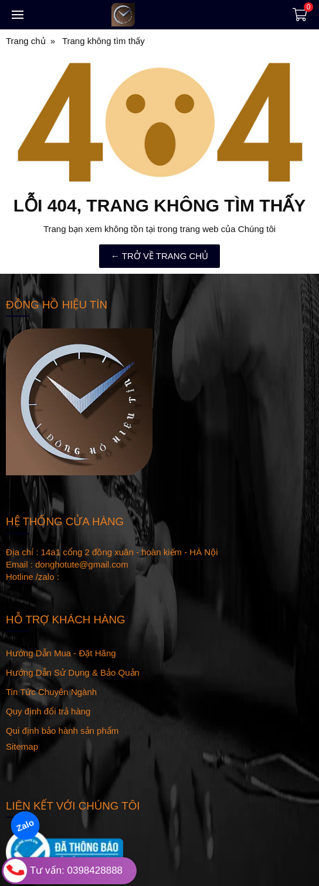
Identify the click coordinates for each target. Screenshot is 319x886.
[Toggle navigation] (17, 14)
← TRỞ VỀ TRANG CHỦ (159, 256)
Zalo (25, 825)
